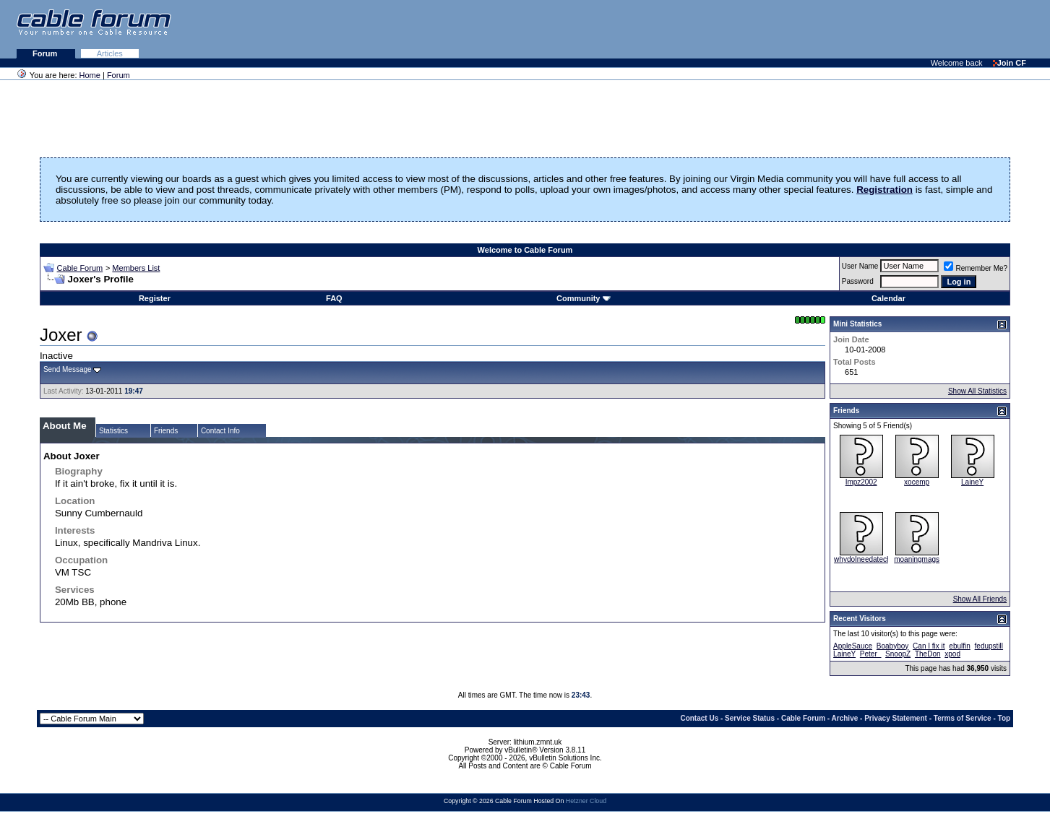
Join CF (1009, 62)
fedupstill (989, 646)
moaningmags (916, 559)
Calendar (888, 298)
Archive (845, 718)
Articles (110, 53)
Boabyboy (892, 646)
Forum (46, 53)
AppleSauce (852, 646)
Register (155, 298)
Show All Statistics (977, 391)
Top (1004, 718)
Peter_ (870, 654)
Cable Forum (80, 268)
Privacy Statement (895, 718)
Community (583, 298)
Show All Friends (980, 599)
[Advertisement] (874, 29)
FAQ (334, 298)
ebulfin (959, 646)
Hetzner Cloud (586, 801)
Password (858, 281)
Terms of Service (962, 718)
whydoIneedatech (862, 559)
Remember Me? (975, 268)
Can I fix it (928, 646)
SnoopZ (898, 654)
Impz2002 (861, 482)
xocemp (916, 482)
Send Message (67, 369)
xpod (952, 654)
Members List (136, 268)
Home (89, 75)
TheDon (928, 654)
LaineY (972, 482)
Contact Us (699, 718)
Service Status (750, 718)
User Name (860, 266)
